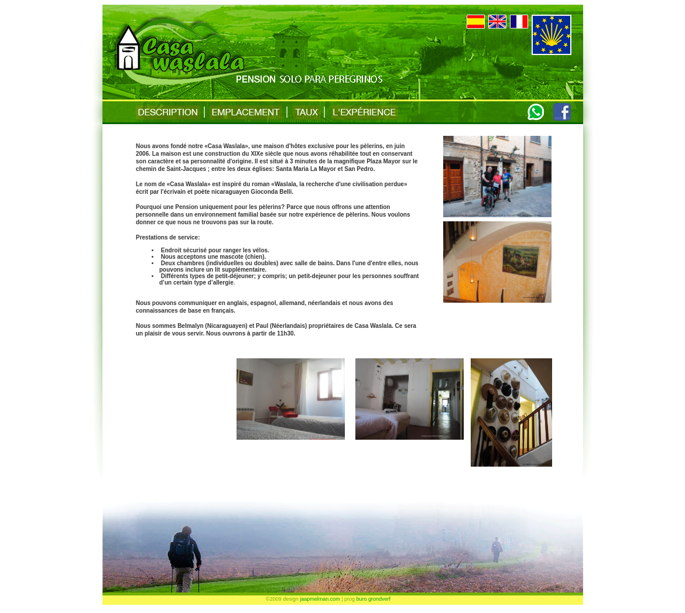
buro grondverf (374, 599)
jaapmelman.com (320, 599)
